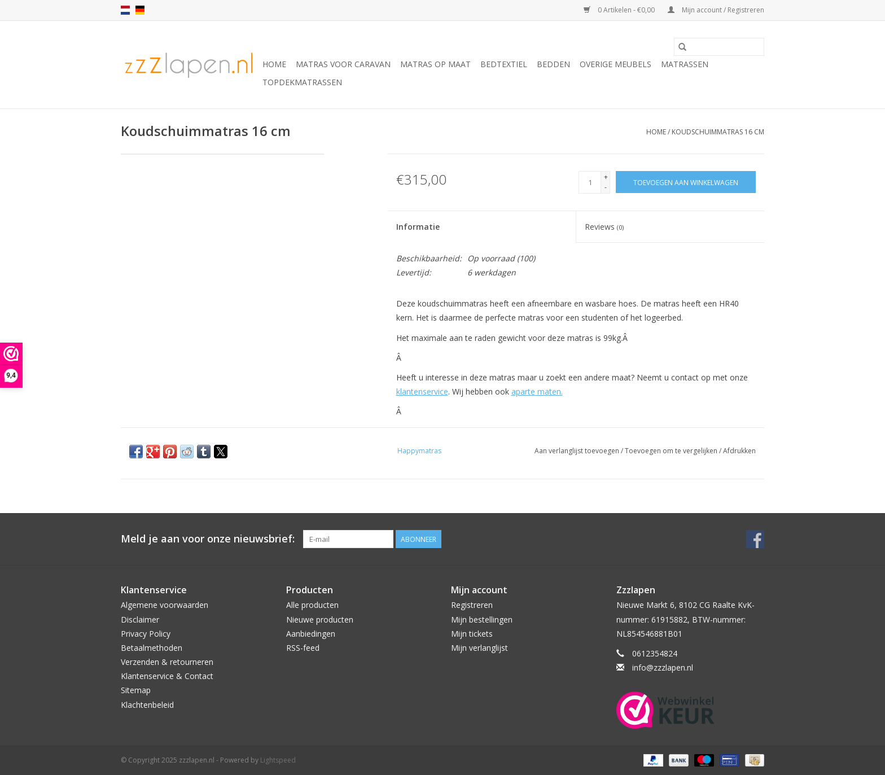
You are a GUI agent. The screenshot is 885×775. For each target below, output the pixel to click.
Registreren (472, 604)
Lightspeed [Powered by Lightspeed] (278, 760)
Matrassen (684, 64)
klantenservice (422, 391)
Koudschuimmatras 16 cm (718, 132)
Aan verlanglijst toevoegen (577, 451)
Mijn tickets (472, 633)
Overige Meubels (615, 64)
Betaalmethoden (151, 647)
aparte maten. (537, 391)
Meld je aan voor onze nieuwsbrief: (208, 539)
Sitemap (136, 690)
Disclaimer (140, 619)
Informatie (418, 226)
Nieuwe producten (319, 619)
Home (274, 64)
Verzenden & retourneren (167, 661)
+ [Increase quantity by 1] (606, 177)
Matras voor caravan (343, 64)
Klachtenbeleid (147, 704)
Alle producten (312, 604)
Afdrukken (739, 451)
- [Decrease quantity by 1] (605, 187)
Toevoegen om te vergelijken (672, 451)
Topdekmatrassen (302, 82)
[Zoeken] (719, 47)
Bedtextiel (503, 64)
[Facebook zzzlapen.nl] (755, 539)
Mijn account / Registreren (716, 10)
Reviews (604, 226)
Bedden (553, 64)
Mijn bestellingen (481, 619)
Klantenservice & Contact (167, 676)
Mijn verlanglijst (479, 647)
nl (125, 10)
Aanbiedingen (310, 633)
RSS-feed (302, 647)
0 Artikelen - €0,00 (620, 10)
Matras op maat (435, 64)
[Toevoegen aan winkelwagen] (686, 182)
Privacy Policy (145, 633)
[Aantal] (590, 182)
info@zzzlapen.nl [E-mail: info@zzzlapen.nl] (662, 667)
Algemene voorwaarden (164, 604)
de (139, 10)
